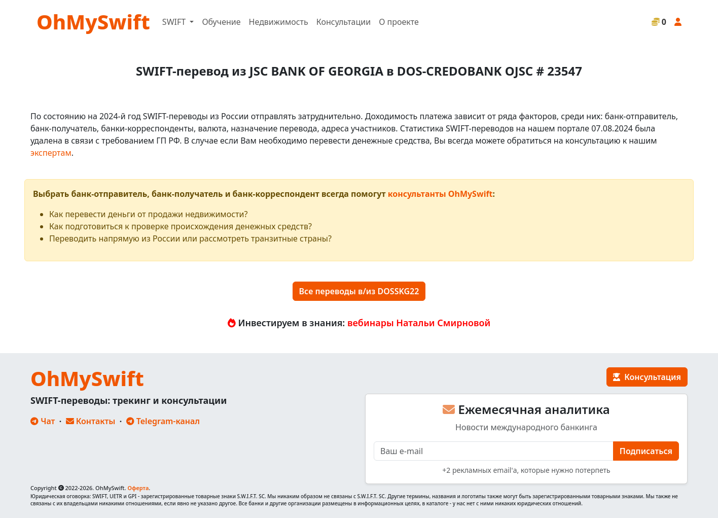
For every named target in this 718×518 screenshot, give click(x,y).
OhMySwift (93, 22)
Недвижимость (278, 21)
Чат (42, 421)
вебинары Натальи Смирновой (418, 323)
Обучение (221, 21)
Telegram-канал (163, 421)
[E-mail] (494, 451)
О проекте (399, 21)
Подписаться (646, 451)
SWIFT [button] (175, 21)
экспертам (50, 152)
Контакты (91, 421)
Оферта (138, 488)
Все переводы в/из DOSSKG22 (359, 291)
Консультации (343, 21)
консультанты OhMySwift (440, 193)
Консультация (647, 377)
